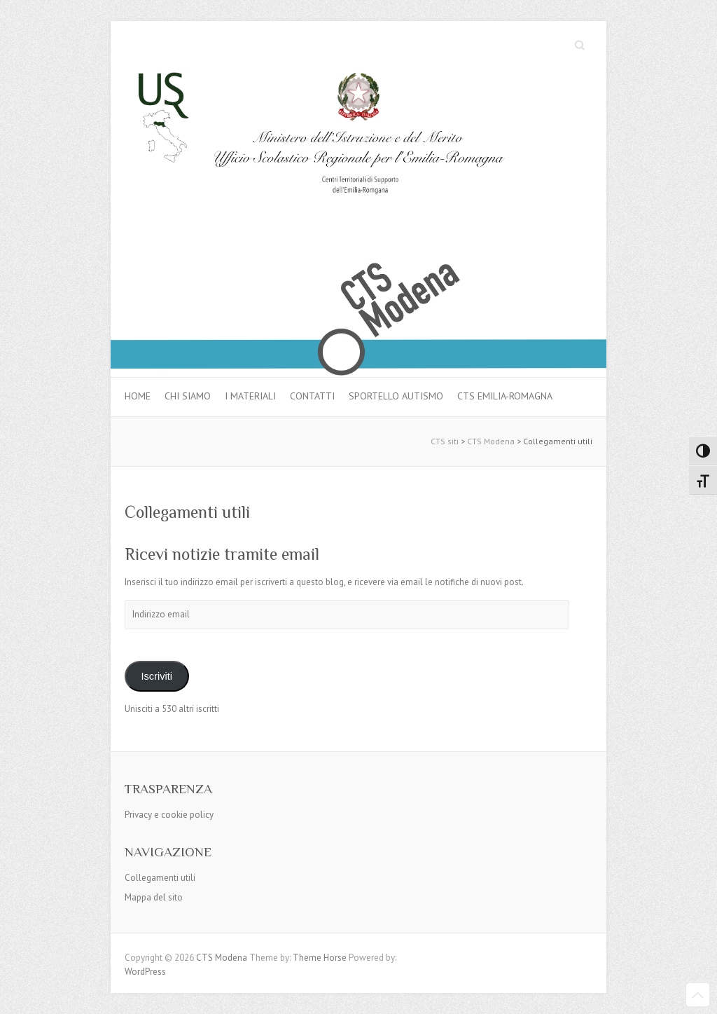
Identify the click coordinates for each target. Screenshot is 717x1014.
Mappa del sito (154, 897)
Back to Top (697, 994)
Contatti (312, 396)
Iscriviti (156, 676)
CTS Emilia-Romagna (504, 396)
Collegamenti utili (160, 878)
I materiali (250, 396)
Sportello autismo (396, 396)
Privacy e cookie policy (169, 815)
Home (138, 396)
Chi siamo (188, 396)
